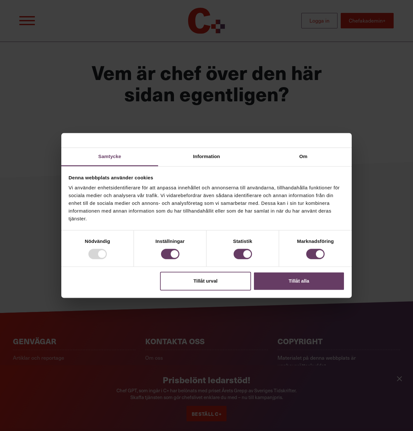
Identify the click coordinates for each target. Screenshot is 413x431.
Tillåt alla (298, 281)
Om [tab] (303, 156)
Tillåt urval (205, 281)
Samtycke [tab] (109, 156)
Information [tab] (206, 156)
